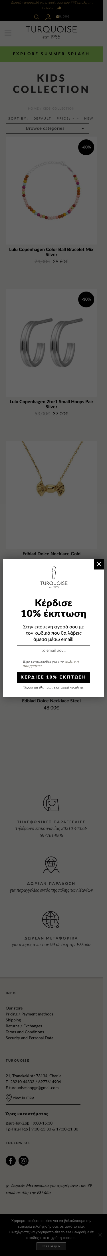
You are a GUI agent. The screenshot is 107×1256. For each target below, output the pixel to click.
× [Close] (99, 564)
